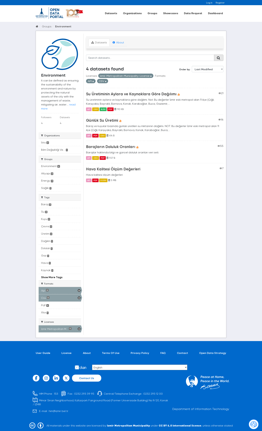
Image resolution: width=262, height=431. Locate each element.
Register (220, 2)
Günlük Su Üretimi (102, 120)
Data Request (193, 13)
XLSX (103, 109)
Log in (209, 2)
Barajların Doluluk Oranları (110, 146)
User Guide (43, 353)
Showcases (170, 13)
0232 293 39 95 (84, 393)
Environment (63, 26)
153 (56, 393)
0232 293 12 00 (153, 393)
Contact (182, 353)
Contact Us (86, 378)
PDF (110, 109)
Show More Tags (51, 277)
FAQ (163, 353)
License (66, 353)
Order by (184, 69)
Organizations (132, 13)
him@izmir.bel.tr (58, 411)
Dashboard (215, 13)
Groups (152, 13)
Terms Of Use (110, 353)
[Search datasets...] (150, 58)
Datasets (111, 13)
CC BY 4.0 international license (180, 425)
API (88, 109)
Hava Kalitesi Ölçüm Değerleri (113, 168)
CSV (96, 109)
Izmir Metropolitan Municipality (128, 425)
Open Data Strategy (212, 353)
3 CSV (103, 180)
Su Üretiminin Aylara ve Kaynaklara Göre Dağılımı (131, 93)
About (118, 42)
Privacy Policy (140, 353)
